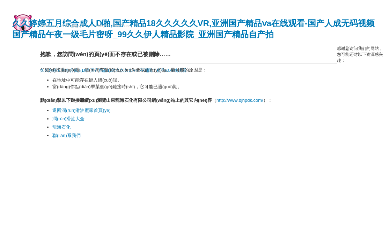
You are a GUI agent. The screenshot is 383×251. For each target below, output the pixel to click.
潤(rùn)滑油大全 (68, 118)
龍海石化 (61, 127)
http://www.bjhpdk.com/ (239, 100)
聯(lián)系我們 (66, 135)
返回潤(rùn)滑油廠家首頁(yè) (81, 110)
